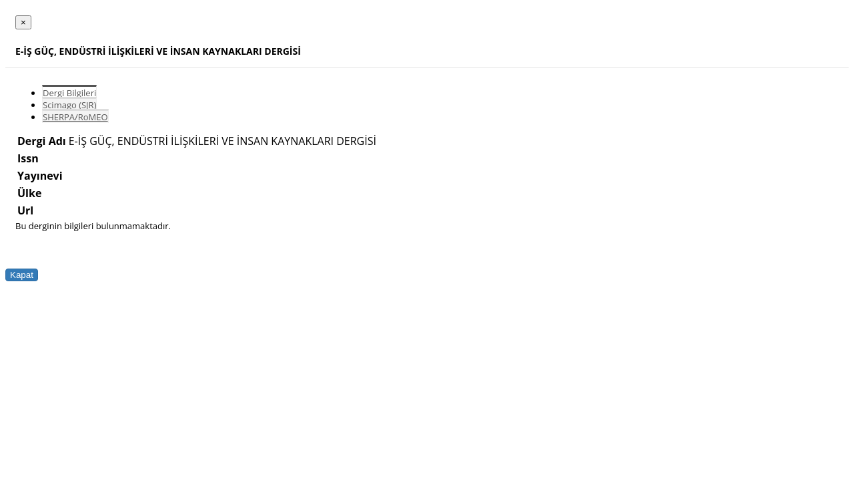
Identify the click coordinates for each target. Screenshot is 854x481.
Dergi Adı (41, 141)
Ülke (29, 193)
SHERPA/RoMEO (75, 117)
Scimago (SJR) (69, 105)
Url (25, 210)
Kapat (21, 275)
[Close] (23, 22)
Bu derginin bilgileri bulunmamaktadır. (93, 226)
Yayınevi (40, 175)
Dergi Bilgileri (69, 93)
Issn (28, 158)
